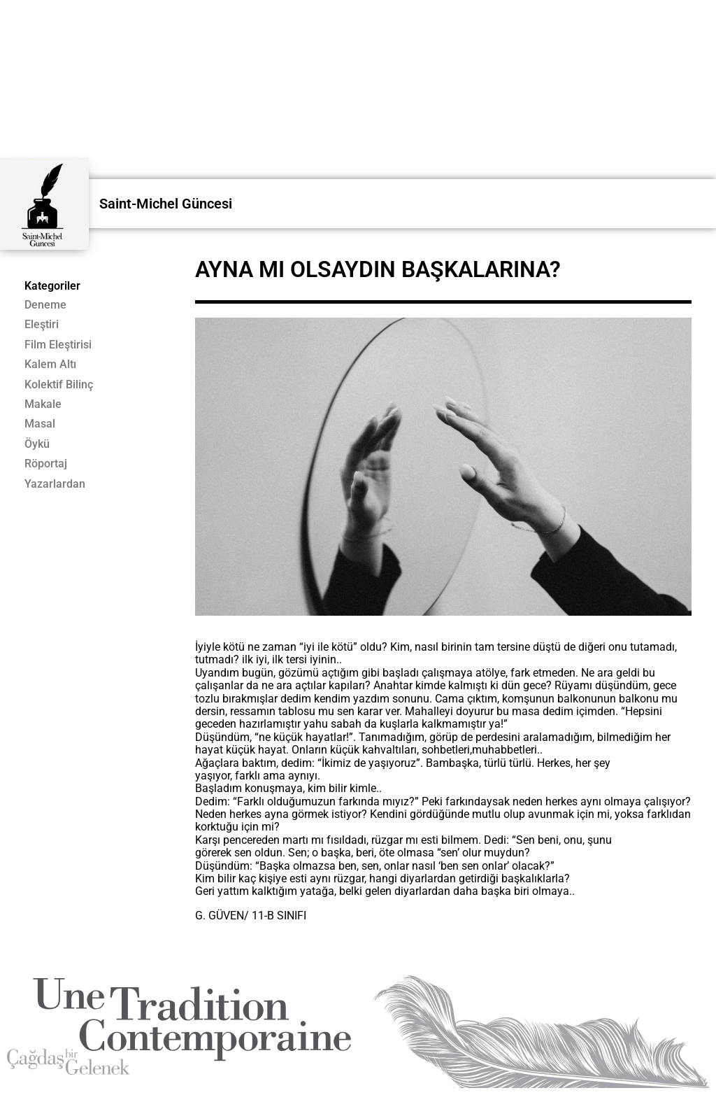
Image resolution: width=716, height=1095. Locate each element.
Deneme (45, 305)
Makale (43, 404)
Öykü (37, 444)
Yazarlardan (54, 484)
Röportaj (45, 464)
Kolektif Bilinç (58, 385)
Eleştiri (41, 324)
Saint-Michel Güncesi (165, 203)
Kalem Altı (50, 364)
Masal (39, 424)
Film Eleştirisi (58, 345)
